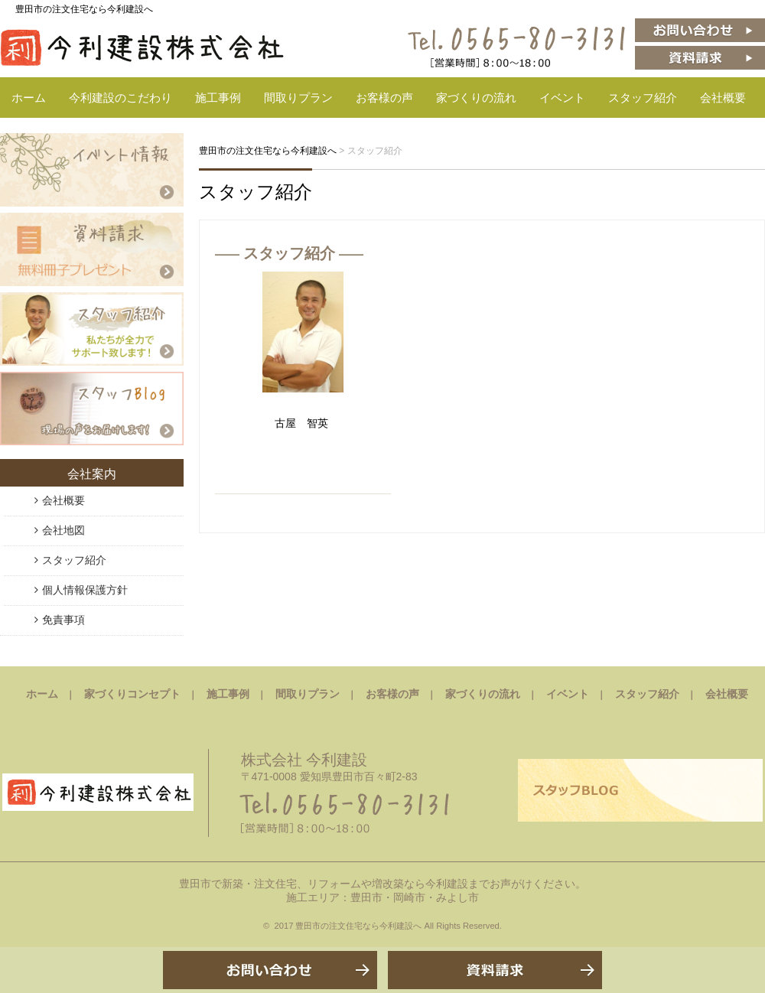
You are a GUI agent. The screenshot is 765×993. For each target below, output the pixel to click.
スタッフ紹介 (642, 97)
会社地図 (63, 530)
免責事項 (63, 620)
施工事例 (218, 97)
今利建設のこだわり (120, 97)
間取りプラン (298, 97)
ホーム (28, 97)
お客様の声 (384, 97)
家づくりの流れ (476, 97)
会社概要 (723, 97)
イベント (562, 97)
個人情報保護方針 (85, 590)
